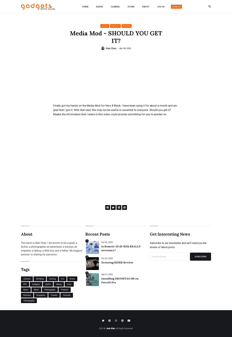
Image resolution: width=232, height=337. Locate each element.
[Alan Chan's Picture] (103, 48)
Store (131, 6)
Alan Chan (111, 48)
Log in (160, 6)
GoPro (105, 26)
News (25, 290)
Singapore (40, 295)
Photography (49, 290)
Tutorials (67, 295)
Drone (72, 279)
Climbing (40, 279)
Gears (99, 6)
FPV (25, 284)
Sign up (176, 6)
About (146, 6)
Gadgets (115, 26)
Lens (69, 284)
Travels (54, 295)
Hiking (59, 284)
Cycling (52, 279)
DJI (62, 279)
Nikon (36, 290)
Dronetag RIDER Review (117, 262)
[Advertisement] (116, 79)
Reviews (126, 26)
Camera (115, 6)
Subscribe (201, 256)
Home (85, 6)
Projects (64, 290)
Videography (28, 301)
